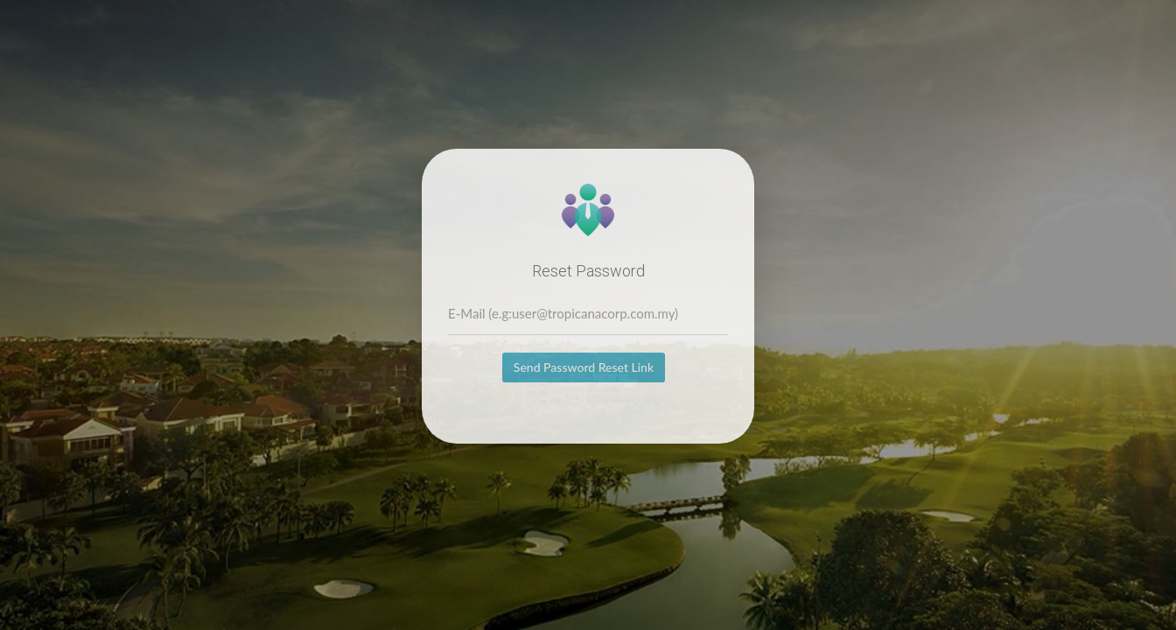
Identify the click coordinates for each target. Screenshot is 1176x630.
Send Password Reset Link (584, 367)
